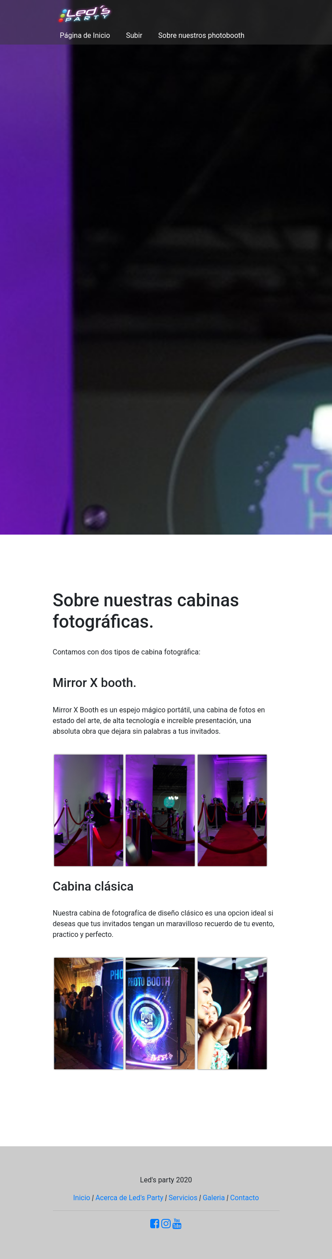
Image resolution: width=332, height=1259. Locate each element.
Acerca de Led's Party (130, 1198)
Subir (134, 35)
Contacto (244, 1198)
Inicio (81, 1198)
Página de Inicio (85, 35)
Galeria (214, 1198)
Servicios (182, 1198)
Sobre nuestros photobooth (201, 35)
